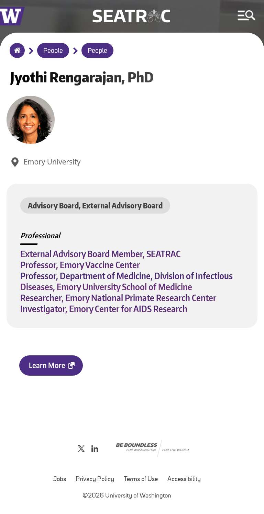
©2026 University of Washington (126, 496)
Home (15, 55)
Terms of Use (141, 479)
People (53, 51)
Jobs (59, 479)
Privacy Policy (95, 479)
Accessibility (184, 479)
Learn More (47, 365)
